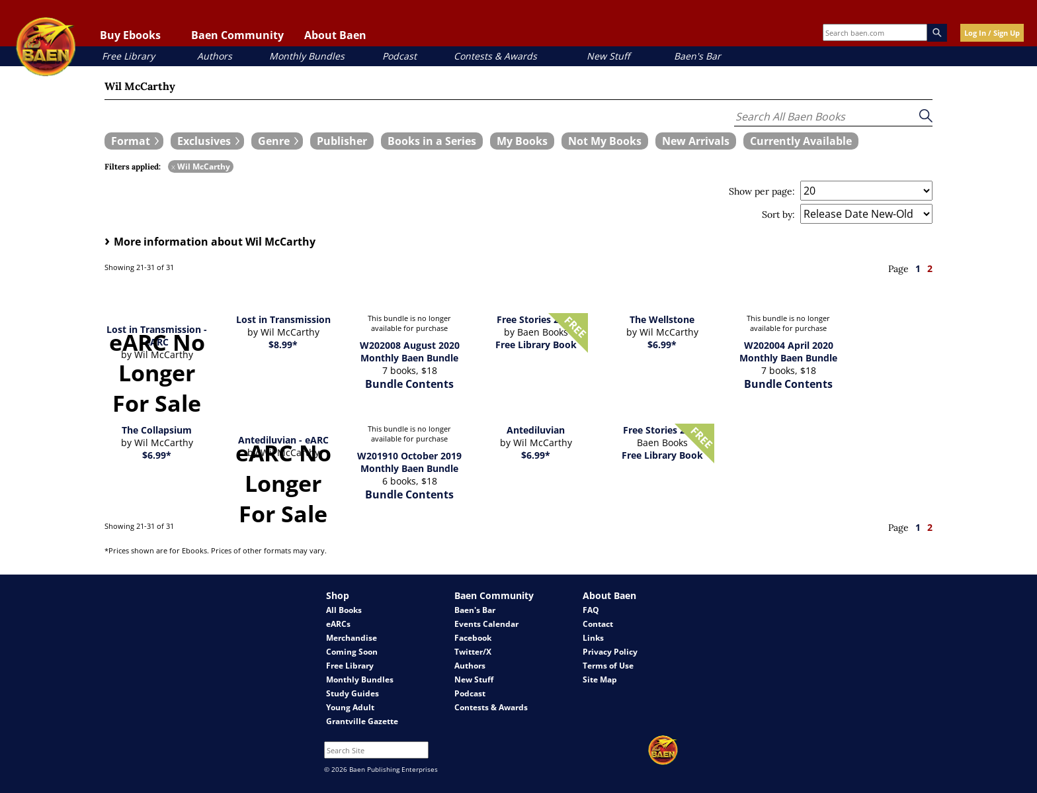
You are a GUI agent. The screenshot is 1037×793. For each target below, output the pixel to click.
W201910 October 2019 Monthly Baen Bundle (409, 462)
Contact (598, 624)
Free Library (128, 56)
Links (593, 637)
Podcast (399, 56)
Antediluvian (536, 430)
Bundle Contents (409, 384)
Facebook (472, 637)
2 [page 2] (930, 268)
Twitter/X (472, 651)
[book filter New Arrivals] (695, 141)
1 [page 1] (918, 268)
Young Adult (350, 707)
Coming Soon (352, 651)
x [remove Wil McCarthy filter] (173, 166)
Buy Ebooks (130, 35)
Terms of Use (608, 665)
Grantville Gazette (362, 721)
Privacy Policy (610, 651)
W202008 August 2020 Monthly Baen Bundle (410, 351)
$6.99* (662, 344)
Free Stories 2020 (536, 319)
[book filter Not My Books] (604, 141)
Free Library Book (536, 344)
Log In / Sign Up (992, 33)
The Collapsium (157, 430)
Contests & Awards (495, 56)
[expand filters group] (133, 141)
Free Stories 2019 (662, 430)
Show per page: (762, 191)
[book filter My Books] (522, 141)
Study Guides (352, 693)
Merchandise (351, 637)
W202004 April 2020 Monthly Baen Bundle (788, 351)
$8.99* (283, 344)
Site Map (600, 679)
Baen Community (237, 35)
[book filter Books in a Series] (432, 141)
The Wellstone (662, 319)
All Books (344, 610)
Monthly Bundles (307, 56)
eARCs (338, 624)
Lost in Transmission (283, 319)
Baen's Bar (697, 56)
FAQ (591, 610)
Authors (214, 56)
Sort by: (778, 214)
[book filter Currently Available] (800, 141)
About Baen (335, 35)
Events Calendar (486, 624)
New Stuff (608, 56)
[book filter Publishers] (342, 141)
